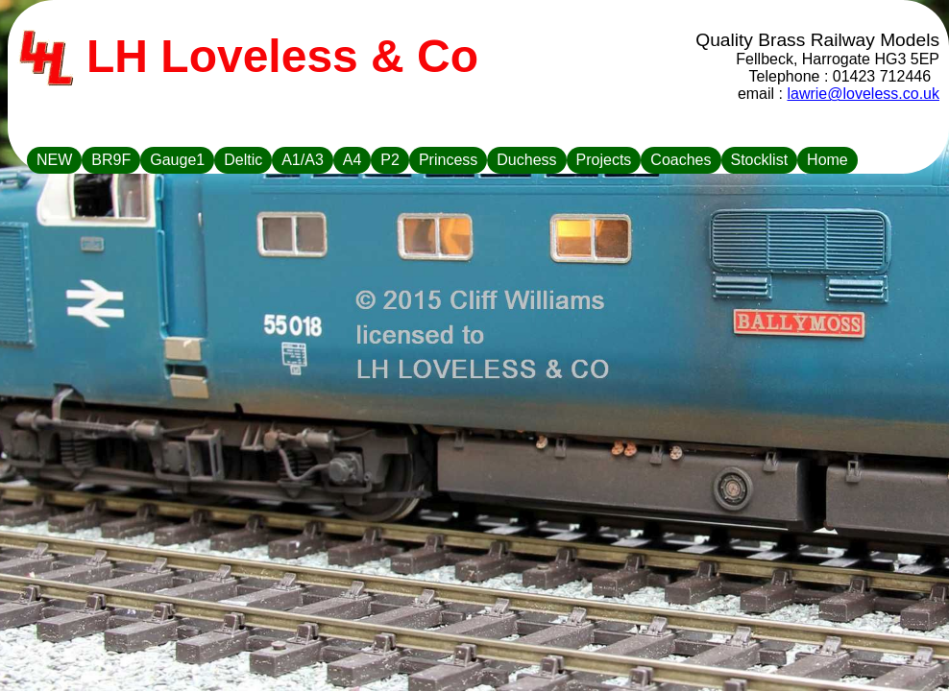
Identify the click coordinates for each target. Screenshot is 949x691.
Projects (604, 160)
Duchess (526, 160)
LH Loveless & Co (247, 58)
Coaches (680, 160)
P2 (390, 160)
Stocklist (760, 160)
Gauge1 (177, 160)
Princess (448, 160)
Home (827, 160)
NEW (54, 160)
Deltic (243, 160)
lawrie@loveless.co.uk (863, 93)
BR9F (111, 160)
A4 (352, 160)
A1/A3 (302, 160)
